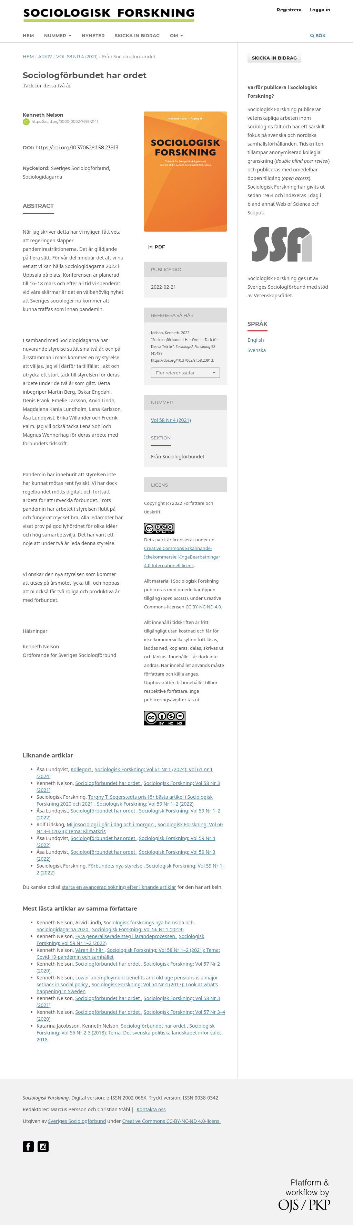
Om (174, 35)
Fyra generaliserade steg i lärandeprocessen (125, 936)
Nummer (56, 35)
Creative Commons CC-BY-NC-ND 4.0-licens (171, 1121)
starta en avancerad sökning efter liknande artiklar (119, 887)
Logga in (320, 9)
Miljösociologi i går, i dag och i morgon (111, 824)
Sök (318, 35)
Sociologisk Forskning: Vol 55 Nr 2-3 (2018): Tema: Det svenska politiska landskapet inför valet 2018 (129, 1032)
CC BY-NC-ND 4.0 (203, 607)
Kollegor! (81, 769)
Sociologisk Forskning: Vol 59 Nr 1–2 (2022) (145, 803)
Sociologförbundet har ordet (108, 783)
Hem (28, 35)
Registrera (289, 9)
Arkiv (45, 56)
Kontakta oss (151, 1109)
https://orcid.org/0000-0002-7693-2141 (65, 121)
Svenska (257, 350)
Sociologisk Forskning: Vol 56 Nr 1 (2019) (137, 929)
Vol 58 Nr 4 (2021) (77, 56)
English (256, 340)
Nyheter (93, 35)
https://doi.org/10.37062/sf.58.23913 (77, 148)
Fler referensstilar (175, 372)
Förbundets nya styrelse (116, 865)
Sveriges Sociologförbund (77, 1121)
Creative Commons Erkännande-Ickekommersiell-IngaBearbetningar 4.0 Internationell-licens (182, 557)
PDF (159, 246)
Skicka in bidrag (137, 35)
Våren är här (89, 950)
